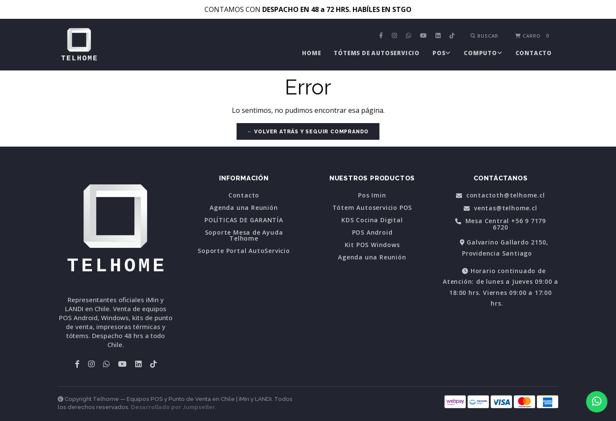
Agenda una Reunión (244, 208)
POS (441, 53)
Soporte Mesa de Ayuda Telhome (244, 235)
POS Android (372, 233)
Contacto (533, 53)
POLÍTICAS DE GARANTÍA (243, 220)
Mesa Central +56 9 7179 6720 (500, 224)
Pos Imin (372, 195)
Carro (533, 35)
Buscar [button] (484, 35)
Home (311, 53)
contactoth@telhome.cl (500, 195)
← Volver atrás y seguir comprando (308, 132)
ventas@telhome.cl (500, 208)
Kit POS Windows (372, 245)
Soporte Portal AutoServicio (244, 251)
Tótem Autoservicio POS (372, 208)
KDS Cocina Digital (372, 220)
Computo (483, 53)
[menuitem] (382, 35)
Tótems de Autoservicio (377, 53)
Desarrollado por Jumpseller (173, 407)
